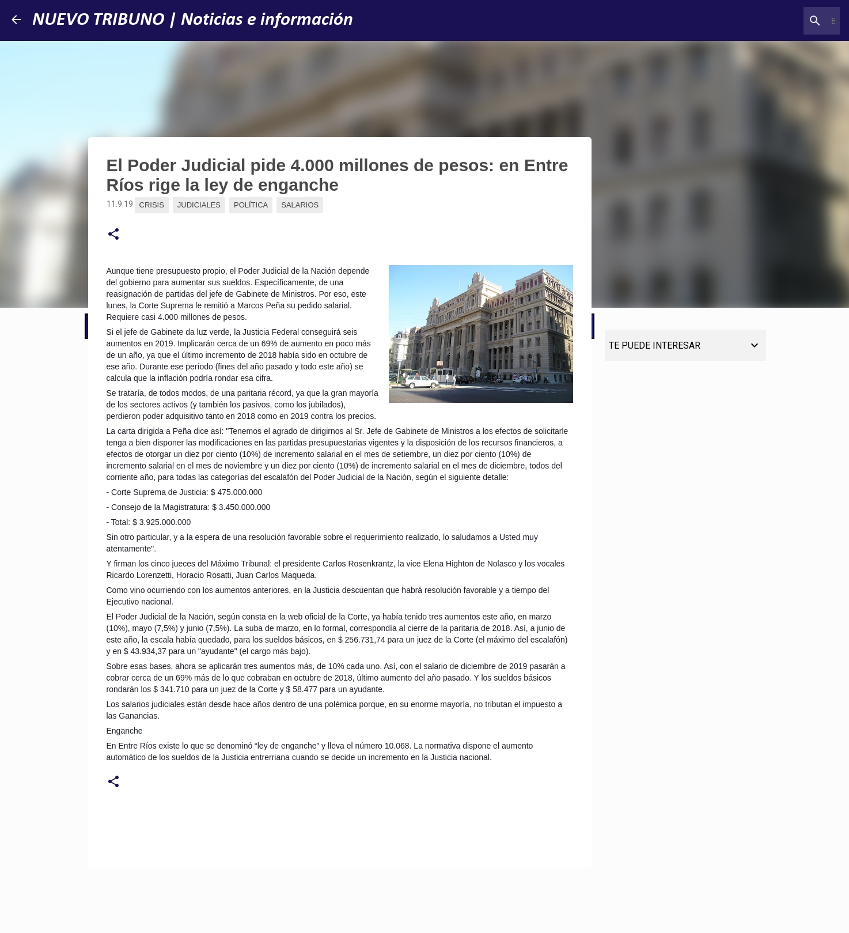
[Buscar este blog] (779, 21)
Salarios (300, 205)
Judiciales (199, 205)
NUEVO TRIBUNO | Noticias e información (192, 20)
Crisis (151, 205)
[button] (113, 234)
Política (251, 205)
